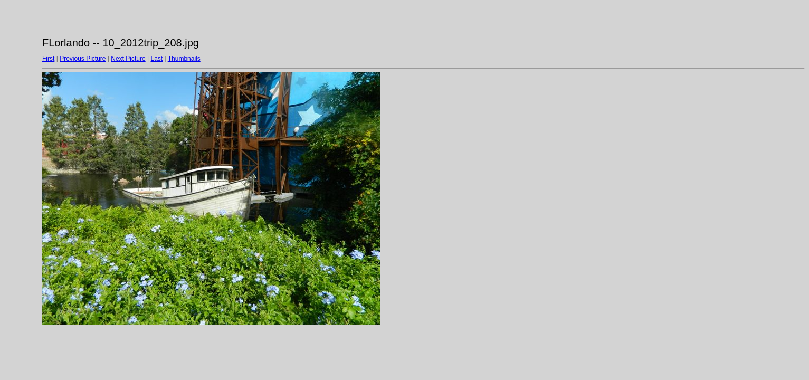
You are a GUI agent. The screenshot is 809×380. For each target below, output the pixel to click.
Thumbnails (184, 58)
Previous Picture (83, 58)
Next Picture (128, 58)
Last (156, 58)
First (48, 58)
